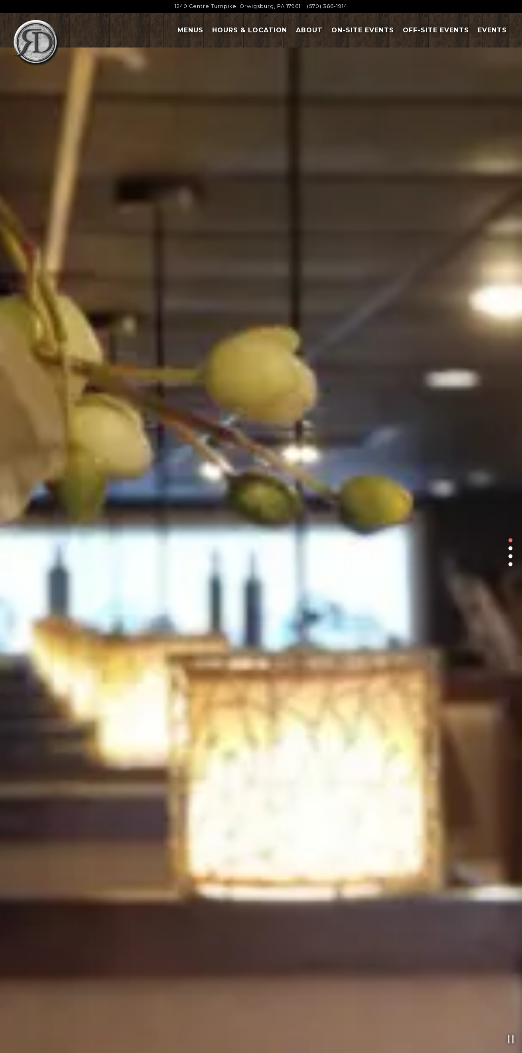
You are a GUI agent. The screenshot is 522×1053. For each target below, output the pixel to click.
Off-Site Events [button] (436, 30)
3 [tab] (510, 556)
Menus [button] (190, 30)
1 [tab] (510, 540)
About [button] (309, 30)
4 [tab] (510, 564)
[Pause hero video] (511, 1039)
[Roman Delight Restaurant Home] (36, 43)
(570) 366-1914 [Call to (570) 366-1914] (327, 6)
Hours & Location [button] (249, 30)
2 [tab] (510, 548)
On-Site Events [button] (362, 30)
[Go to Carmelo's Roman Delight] (238, 6)
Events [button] (492, 30)
